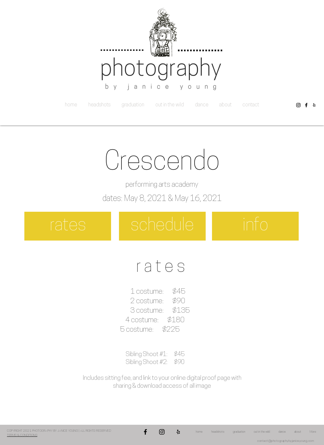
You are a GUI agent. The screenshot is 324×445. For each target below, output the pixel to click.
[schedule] (162, 226)
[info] (255, 226)
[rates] (67, 226)
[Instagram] (298, 105)
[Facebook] (306, 105)
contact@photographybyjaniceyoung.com (285, 441)
